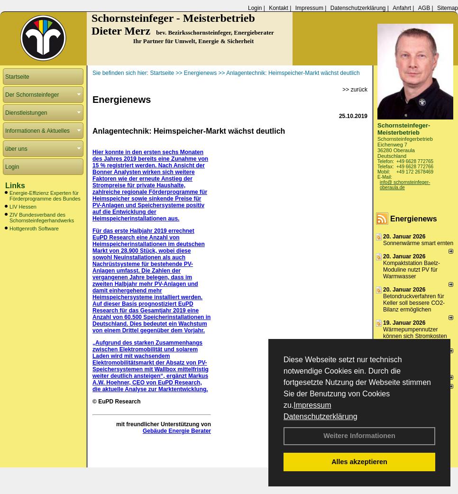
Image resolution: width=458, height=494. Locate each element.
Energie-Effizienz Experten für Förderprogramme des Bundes (45, 195)
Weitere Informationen (359, 435)
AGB (424, 8)
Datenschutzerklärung (320, 416)
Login (255, 8)
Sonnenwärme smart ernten (418, 243)
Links (15, 186)
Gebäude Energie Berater (177, 431)
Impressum (312, 405)
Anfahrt (402, 8)
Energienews (413, 219)
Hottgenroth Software (34, 228)
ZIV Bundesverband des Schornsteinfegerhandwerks (41, 217)
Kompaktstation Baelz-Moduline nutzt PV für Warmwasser (411, 270)
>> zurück (354, 89)
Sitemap (447, 8)
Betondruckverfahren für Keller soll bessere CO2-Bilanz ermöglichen (414, 303)
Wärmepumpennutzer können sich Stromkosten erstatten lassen (415, 336)
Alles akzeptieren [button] (359, 462)
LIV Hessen (23, 207)
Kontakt (278, 8)
